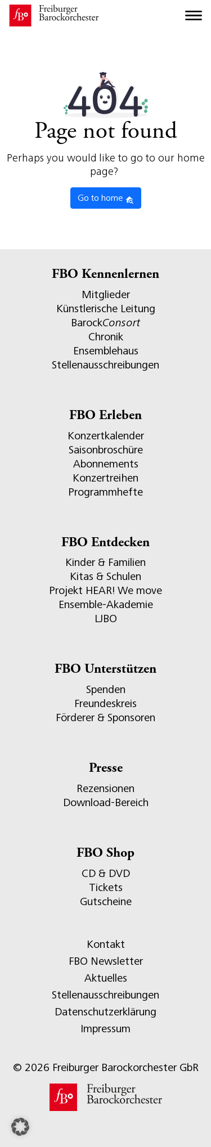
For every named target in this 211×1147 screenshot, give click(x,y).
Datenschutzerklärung (105, 1011)
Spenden (105, 689)
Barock (105, 322)
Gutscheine (106, 901)
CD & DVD (106, 873)
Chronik (105, 336)
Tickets (106, 887)
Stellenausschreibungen (105, 364)
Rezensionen (105, 788)
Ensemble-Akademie (106, 604)
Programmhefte (105, 491)
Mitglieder (106, 294)
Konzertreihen (105, 477)
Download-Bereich (106, 802)
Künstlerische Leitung (105, 308)
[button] (20, 1126)
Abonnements (105, 463)
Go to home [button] (106, 198)
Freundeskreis (105, 703)
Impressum (105, 1028)
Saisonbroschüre (106, 449)
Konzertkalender (106, 435)
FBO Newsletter (106, 961)
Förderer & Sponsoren (105, 717)
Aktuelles (105, 977)
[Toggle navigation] (193, 15)
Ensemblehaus (105, 350)
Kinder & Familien (105, 562)
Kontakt (106, 944)
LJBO (106, 618)
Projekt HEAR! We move (105, 590)
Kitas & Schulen (105, 576)
